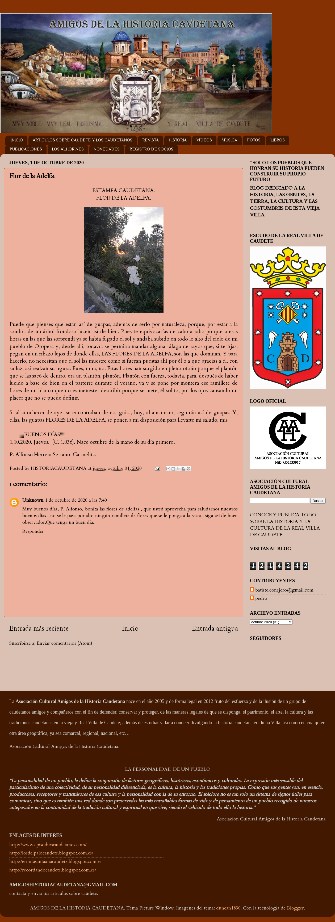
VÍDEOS (204, 140)
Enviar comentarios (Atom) (64, 643)
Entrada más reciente (39, 628)
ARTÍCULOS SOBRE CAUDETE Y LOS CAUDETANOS (82, 140)
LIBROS (277, 140)
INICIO (17, 140)
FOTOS (254, 140)
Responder (33, 531)
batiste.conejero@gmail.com (284, 590)
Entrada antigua (215, 628)
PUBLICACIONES (26, 149)
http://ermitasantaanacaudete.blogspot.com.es (55, 861)
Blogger (295, 908)
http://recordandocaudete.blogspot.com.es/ (52, 870)
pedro (261, 598)
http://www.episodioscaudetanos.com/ (48, 844)
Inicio (130, 628)
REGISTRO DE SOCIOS (151, 149)
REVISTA (150, 140)
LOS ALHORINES (68, 149)
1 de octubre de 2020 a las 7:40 (76, 500)
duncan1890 (228, 908)
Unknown (32, 500)
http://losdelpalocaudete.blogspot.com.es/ (51, 853)
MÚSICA (229, 140)
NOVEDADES (107, 149)
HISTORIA (178, 140)
